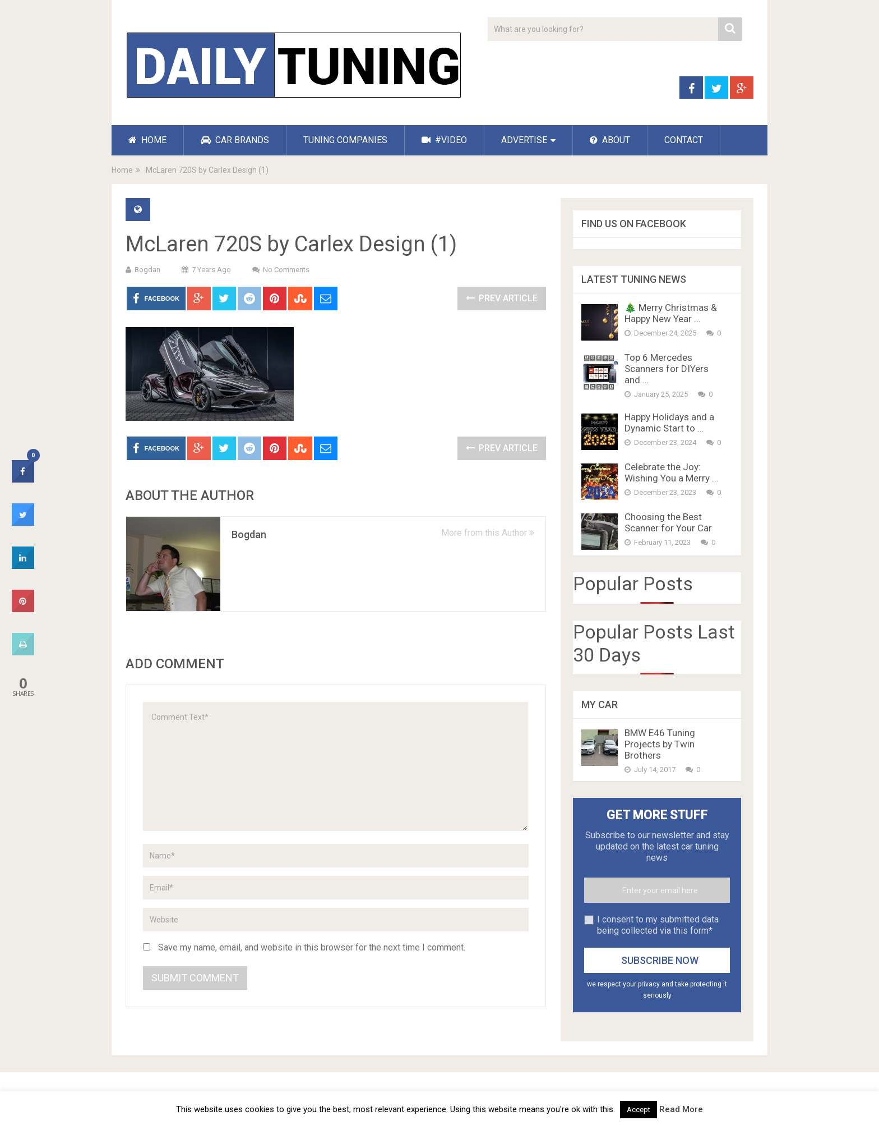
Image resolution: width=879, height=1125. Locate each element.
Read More (681, 1109)
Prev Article (502, 298)
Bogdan (147, 269)
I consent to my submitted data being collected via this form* (658, 925)
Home (122, 170)
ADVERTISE (524, 140)
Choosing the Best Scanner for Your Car (668, 522)
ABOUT (610, 140)
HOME (147, 140)
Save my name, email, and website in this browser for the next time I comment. (311, 947)
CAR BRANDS (235, 140)
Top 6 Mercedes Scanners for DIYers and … (666, 368)
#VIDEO (444, 140)
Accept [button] (638, 1109)
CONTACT (683, 140)
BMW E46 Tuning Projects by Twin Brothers (659, 744)
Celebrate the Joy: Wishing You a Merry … (671, 472)
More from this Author (487, 532)
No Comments (286, 269)
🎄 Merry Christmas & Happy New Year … (670, 313)
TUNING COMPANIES (345, 140)
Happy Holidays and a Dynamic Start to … (669, 422)
